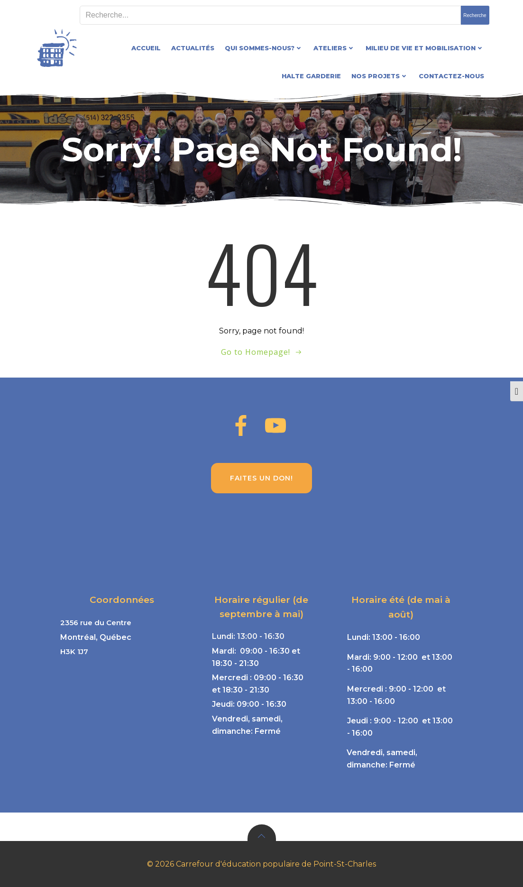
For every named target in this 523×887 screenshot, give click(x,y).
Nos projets (379, 76)
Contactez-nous (451, 76)
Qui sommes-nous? (264, 48)
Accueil (146, 48)
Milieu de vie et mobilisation (425, 48)
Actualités (192, 48)
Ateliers (334, 48)
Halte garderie (311, 76)
